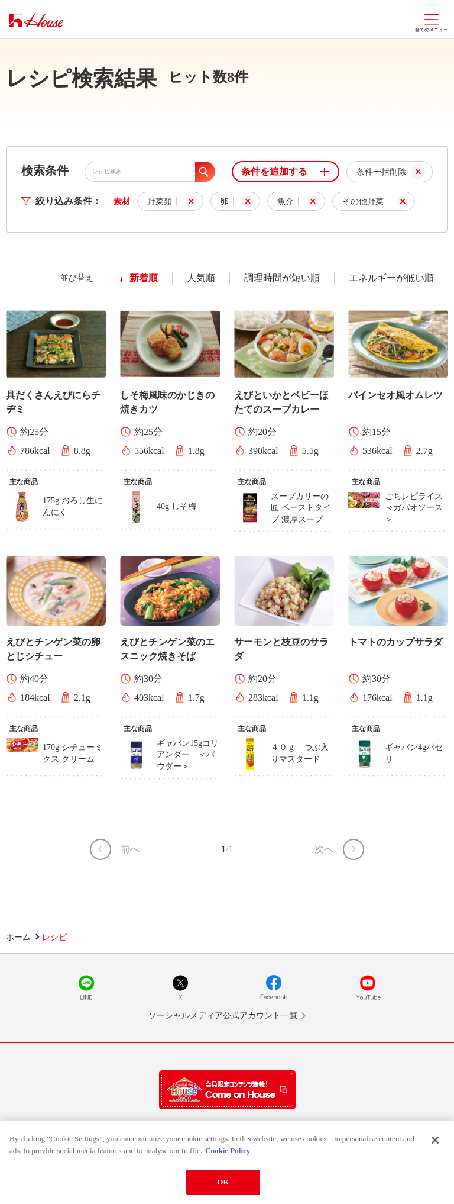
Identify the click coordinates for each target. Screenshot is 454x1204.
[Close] (435, 1144)
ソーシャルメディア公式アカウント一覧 (222, 1015)
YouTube (367, 987)
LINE (86, 987)
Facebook (273, 987)
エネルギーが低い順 (391, 278)
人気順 (201, 278)
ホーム (18, 937)
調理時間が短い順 (282, 278)
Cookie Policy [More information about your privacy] (227, 1153)
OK (223, 1185)
